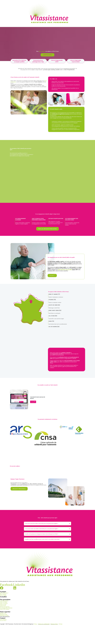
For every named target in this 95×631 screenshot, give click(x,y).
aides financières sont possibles (65, 269)
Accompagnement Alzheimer (20, 219)
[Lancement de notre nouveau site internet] (19, 399)
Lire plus (33, 401)
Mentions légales (54, 624)
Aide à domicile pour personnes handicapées (39, 219)
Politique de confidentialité (43, 624)
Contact (2, 618)
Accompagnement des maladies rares (71, 219)
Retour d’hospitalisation (56, 218)
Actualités (3, 597)
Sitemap (60, 624)
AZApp (35, 624)
